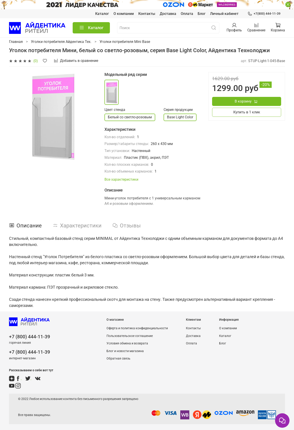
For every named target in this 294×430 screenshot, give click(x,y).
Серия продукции (178, 110)
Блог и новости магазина (125, 351)
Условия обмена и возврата (127, 343)
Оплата (187, 14)
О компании (123, 14)
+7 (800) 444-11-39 (29, 336)
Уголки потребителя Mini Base (125, 42)
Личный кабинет (224, 14)
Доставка (168, 14)
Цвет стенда (114, 110)
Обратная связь (118, 358)
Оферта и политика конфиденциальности (137, 328)
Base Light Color (180, 117)
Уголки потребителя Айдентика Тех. (61, 42)
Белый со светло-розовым (130, 117)
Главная (16, 42)
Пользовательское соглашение (129, 336)
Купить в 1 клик (246, 112)
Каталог (102, 14)
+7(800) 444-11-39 (264, 13)
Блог (202, 14)
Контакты (146, 14)
